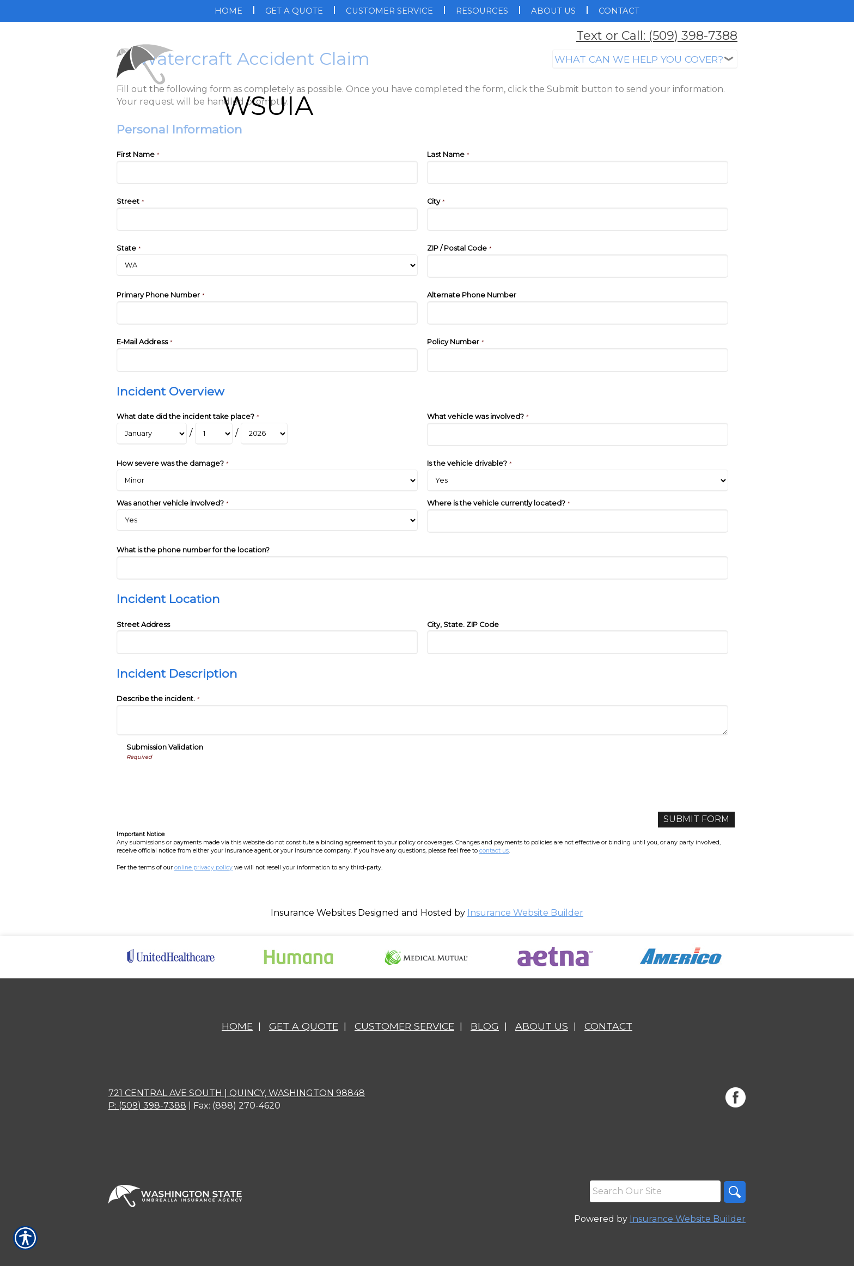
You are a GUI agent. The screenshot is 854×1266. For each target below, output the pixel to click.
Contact (608, 1026)
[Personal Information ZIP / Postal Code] (577, 266)
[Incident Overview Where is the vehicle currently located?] (577, 521)
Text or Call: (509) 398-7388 (656, 35)
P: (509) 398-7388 (147, 1105)
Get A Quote (303, 1026)
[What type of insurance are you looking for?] (644, 59)
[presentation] (209, 782)
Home (237, 1026)
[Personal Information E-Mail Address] (267, 360)
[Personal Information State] (267, 265)
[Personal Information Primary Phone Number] (267, 313)
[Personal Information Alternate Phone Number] (577, 313)
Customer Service (404, 1026)
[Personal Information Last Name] (577, 172)
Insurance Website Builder (525, 913)
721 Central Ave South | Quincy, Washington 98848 (236, 1093)
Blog (485, 1026)
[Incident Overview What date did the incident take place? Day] (214, 434)
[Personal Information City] (577, 219)
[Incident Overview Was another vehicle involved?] (267, 520)
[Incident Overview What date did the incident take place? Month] (152, 434)
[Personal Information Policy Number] (577, 360)
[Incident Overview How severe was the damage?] (267, 480)
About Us (541, 1026)
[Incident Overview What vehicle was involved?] (577, 434)
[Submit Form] (696, 819)
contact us (494, 850)
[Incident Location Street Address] (267, 642)
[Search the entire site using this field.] (655, 1191)
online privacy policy (203, 867)
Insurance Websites (313, 913)
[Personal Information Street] (267, 219)
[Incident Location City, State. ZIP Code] (577, 642)
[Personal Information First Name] (267, 172)
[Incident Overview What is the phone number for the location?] (422, 568)
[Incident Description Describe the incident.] (422, 720)
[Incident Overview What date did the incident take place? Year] (264, 434)
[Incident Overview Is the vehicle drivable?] (577, 480)
